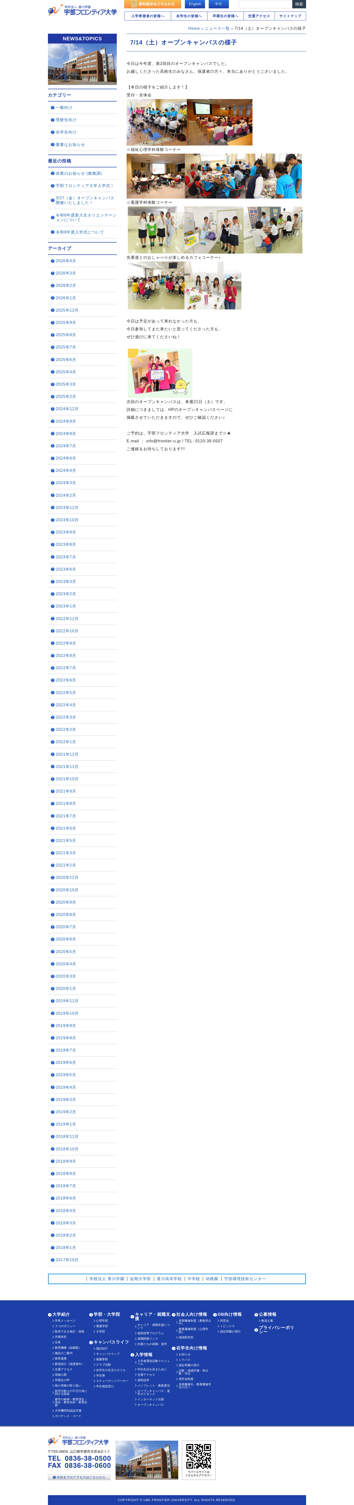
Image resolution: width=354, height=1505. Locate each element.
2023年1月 (66, 606)
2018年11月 (67, 1136)
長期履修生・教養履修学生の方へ (195, 1386)
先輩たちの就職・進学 (152, 1344)
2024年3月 (66, 483)
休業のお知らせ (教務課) (79, 173)
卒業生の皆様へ (225, 16)
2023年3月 (66, 581)
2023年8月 (66, 544)
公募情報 (268, 1314)
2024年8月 (66, 434)
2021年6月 (66, 828)
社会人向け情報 (191, 1314)
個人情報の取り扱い (68, 1385)
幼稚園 (212, 1279)
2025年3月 (66, 384)
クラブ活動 (103, 1364)
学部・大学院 (107, 1314)
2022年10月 (67, 631)
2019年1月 (66, 1124)
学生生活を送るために (152, 1369)
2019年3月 (66, 1100)
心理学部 (102, 1320)
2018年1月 (66, 1247)
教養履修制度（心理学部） (193, 1330)
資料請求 (143, 1380)
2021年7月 (66, 816)
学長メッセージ (65, 1320)
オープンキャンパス (150, 1404)
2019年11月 (67, 1001)
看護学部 (102, 1326)
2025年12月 (67, 310)
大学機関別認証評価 (68, 1410)
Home (194, 28)
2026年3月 (66, 273)
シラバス (185, 1359)
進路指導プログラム (150, 1333)
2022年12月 (67, 619)
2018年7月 (66, 1186)
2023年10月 (67, 520)
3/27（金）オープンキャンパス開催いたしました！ (85, 200)
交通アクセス (259, 16)
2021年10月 (67, 779)
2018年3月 (66, 1223)
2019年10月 (67, 1013)
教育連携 (61, 1358)
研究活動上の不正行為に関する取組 (71, 1392)
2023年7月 (66, 557)
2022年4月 (66, 705)
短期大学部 (140, 1279)
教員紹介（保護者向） (69, 1364)
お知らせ (185, 1354)
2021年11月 (67, 767)
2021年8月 (66, 803)
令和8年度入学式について (80, 232)
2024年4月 (66, 470)
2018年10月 (67, 1149)
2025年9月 (66, 322)
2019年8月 (66, 1038)
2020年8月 (66, 914)
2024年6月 (66, 458)
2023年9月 (66, 532)
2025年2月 (66, 396)
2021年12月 (67, 754)
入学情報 (144, 1354)
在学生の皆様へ (189, 16)
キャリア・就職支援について (153, 1326)
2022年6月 (66, 680)
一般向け (64, 107)
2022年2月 (66, 729)
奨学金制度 (186, 1379)
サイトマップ (290, 16)
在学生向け (66, 132)
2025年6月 (66, 360)
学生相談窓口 (105, 1386)
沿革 (58, 1342)
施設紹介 (102, 1348)
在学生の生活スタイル (111, 1370)
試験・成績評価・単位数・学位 (193, 1372)
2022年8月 (66, 655)
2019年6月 (66, 1062)
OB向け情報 (230, 1314)
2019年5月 (66, 1075)
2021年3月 (66, 853)
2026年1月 (66, 298)
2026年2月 (66, 285)
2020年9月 (66, 902)
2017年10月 (67, 1260)
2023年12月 (67, 508)
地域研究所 (186, 1337)
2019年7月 (66, 1050)
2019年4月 (66, 1087)
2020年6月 (66, 939)
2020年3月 (66, 976)
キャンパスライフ (111, 1342)
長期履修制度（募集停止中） (195, 1322)
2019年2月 (66, 1112)
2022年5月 (66, 693)
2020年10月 (67, 890)
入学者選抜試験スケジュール (153, 1362)
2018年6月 (66, 1198)
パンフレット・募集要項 (153, 1385)
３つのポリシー (65, 1326)
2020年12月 (67, 877)
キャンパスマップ (108, 1354)
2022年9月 (66, 643)
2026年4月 (66, 261)
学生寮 (100, 1375)
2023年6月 (66, 569)
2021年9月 (66, 791)
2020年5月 (66, 952)
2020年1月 (66, 988)
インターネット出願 (150, 1399)
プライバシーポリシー (276, 1329)
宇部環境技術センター (245, 1279)
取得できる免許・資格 (69, 1331)
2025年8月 (66, 335)
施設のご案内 (64, 1353)
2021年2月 (66, 865)
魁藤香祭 (102, 1359)
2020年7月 (66, 927)
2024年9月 (66, 421)
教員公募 (267, 1320)
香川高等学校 (169, 1279)
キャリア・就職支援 (152, 1316)
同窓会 (224, 1320)
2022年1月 (66, 742)
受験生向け (66, 120)
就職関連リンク (147, 1338)
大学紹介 (61, 1314)
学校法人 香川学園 (106, 1279)
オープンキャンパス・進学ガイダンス (153, 1392)
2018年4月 (66, 1211)
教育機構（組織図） (68, 1347)
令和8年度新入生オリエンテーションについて (86, 217)
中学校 (194, 1279)
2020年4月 (66, 964)
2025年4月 (66, 372)
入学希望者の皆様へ (147, 16)
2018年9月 (66, 1161)
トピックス (227, 1326)
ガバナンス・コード (68, 1416)
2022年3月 (66, 717)
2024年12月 (67, 409)
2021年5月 (66, 841)
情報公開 (61, 1374)
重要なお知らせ (70, 145)
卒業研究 (61, 1337)
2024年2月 (66, 495)
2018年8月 (66, 1174)
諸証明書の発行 (189, 1365)
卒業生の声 (62, 1380)
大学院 (100, 1331)
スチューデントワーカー (112, 1381)
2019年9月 (66, 1026)
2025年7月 (66, 347)
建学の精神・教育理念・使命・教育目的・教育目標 (71, 1402)
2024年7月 (66, 446)
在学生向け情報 (191, 1348)
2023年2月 (66, 594)
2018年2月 (66, 1235)
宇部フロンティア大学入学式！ (85, 186)
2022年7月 (66, 668)
